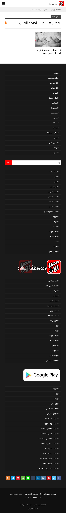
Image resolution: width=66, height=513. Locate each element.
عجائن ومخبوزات (52, 132)
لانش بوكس (53, 142)
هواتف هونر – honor (50, 463)
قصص (55, 152)
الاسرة (55, 176)
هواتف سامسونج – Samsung (48, 438)
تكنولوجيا (55, 290)
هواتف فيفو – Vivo (51, 448)
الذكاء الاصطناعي (52, 408)
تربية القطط (54, 236)
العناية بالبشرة (53, 201)
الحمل (56, 181)
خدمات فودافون (52, 305)
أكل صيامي (54, 87)
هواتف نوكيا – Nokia (50, 453)
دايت (56, 241)
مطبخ (56, 73)
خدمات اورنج (54, 300)
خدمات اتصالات (53, 315)
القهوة (55, 216)
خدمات (55, 295)
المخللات (55, 102)
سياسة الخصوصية (31, 494)
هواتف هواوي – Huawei (49, 458)
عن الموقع (37, 497)
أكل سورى (54, 83)
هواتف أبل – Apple (51, 418)
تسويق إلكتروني (52, 413)
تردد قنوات (54, 345)
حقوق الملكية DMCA (48, 494)
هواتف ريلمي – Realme (49, 433)
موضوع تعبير (53, 251)
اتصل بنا (28, 497)
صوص (55, 117)
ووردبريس (54, 403)
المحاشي (55, 92)
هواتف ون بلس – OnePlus (48, 468)
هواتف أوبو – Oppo (51, 423)
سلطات (55, 122)
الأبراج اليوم (54, 320)
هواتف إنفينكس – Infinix (49, 428)
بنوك (56, 325)
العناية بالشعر (53, 206)
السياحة (55, 226)
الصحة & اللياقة (53, 191)
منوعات (55, 246)
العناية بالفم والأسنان (51, 211)
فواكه (55, 147)
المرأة (56, 221)
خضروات (55, 350)
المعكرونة (54, 107)
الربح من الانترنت (52, 280)
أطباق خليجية (53, 97)
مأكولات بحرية (53, 78)
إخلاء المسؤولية (16, 494)
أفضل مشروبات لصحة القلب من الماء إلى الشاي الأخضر (48, 51)
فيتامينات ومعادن (52, 360)
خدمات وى (54, 310)
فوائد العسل (53, 355)
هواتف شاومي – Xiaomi (49, 443)
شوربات (55, 127)
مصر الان (30, 508)
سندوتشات (54, 112)
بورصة (56, 330)
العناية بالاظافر (53, 196)
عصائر (56, 137)
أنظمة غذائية (53, 171)
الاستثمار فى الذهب (51, 285)
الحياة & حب (54, 186)
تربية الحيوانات (53, 231)
